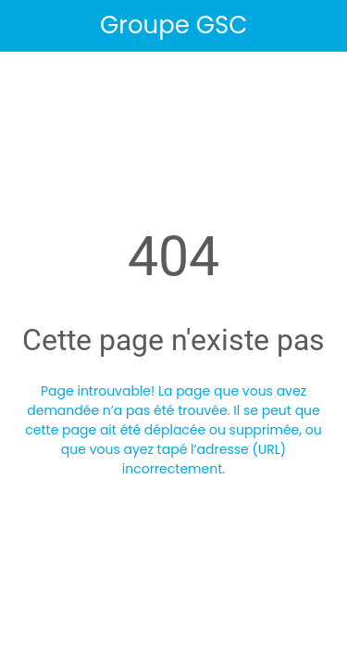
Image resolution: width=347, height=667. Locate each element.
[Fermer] (26, 26)
